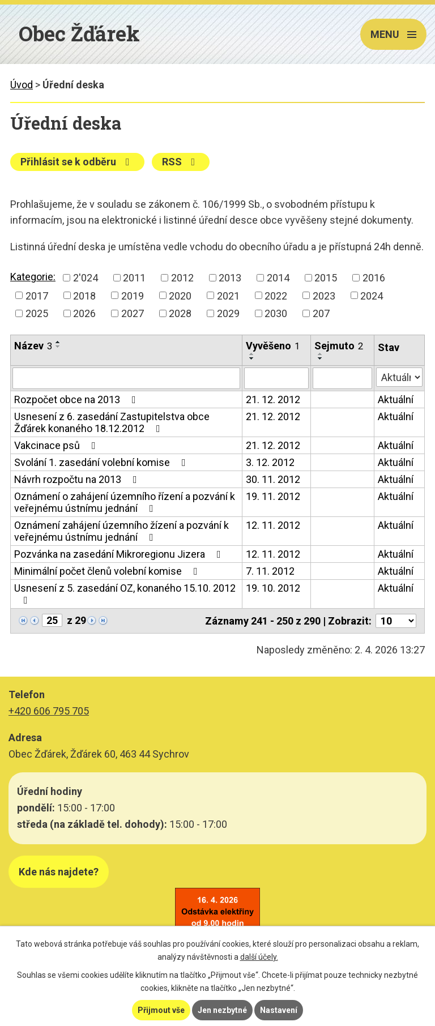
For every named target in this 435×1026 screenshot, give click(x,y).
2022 (276, 295)
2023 (324, 295)
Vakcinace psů (57, 445)
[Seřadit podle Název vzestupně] (58, 342)
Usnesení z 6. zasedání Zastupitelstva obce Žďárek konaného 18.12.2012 (112, 422)
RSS (181, 162)
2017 (36, 295)
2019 (132, 295)
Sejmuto (338, 346)
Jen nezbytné (222, 1010)
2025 (36, 313)
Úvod (21, 85)
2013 (230, 278)
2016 (373, 278)
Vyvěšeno (273, 346)
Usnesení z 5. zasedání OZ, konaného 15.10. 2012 (125, 593)
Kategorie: (33, 277)
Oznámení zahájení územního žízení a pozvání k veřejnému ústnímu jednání (121, 531)
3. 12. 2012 (270, 462)
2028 (180, 313)
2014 (278, 278)
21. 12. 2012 (273, 399)
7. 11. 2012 (270, 571)
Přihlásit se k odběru (77, 162)
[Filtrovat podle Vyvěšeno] (276, 378)
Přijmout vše (161, 1010)
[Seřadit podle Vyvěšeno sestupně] (252, 358)
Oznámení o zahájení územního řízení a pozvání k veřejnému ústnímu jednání (124, 502)
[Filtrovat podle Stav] (399, 377)
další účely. (259, 956)
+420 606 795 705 (48, 711)
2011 (134, 278)
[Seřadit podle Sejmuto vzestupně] (320, 354)
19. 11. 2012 (273, 496)
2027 (132, 313)
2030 (276, 313)
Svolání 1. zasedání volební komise (102, 462)
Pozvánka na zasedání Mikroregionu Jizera (119, 554)
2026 (84, 313)
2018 (84, 295)
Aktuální (395, 399)
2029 (228, 313)
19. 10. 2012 (273, 588)
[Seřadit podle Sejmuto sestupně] (320, 358)
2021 (228, 295)
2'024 (85, 278)
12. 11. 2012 (273, 525)
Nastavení (278, 1010)
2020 (180, 295)
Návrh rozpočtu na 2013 (78, 479)
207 (321, 313)
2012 (182, 278)
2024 (371, 295)
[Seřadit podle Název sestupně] (58, 346)
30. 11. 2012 (273, 479)
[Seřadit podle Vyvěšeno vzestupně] (252, 354)
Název (33, 346)
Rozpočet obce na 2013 (77, 399)
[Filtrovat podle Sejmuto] (342, 378)
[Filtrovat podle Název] (126, 378)
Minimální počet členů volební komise (108, 571)
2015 (325, 278)
